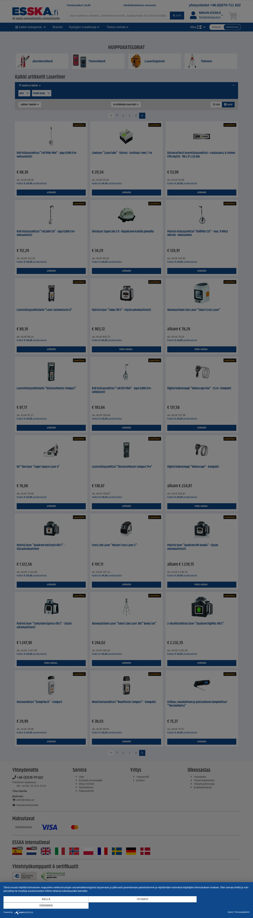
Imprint (230, 912)
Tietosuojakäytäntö (242, 912)
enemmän (212, 905)
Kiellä (40, 905)
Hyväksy (126, 905)
